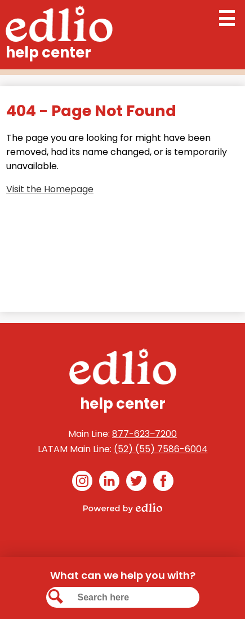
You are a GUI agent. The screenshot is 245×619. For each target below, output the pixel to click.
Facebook (163, 483)
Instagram (82, 483)
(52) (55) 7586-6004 (161, 449)
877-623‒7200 (144, 433)
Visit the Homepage (49, 189)
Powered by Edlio (122, 508)
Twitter (136, 483)
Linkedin (109, 483)
